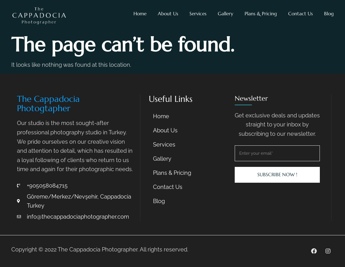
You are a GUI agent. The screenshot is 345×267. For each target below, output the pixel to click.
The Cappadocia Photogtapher (48, 103)
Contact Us (300, 13)
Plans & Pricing (261, 13)
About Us (168, 13)
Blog (329, 13)
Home (139, 13)
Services (197, 13)
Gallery (225, 13)
